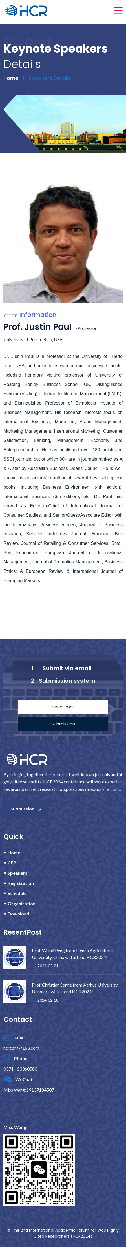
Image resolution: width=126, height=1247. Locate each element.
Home (10, 78)
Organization (22, 903)
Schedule (17, 893)
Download (18, 913)
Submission (63, 724)
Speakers (17, 873)
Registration (21, 883)
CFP (12, 862)
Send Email (63, 707)
